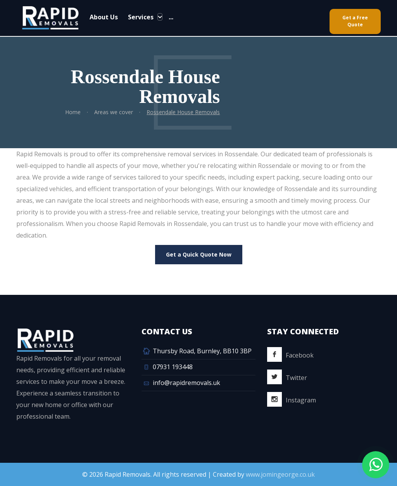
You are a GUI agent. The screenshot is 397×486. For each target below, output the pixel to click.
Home (73, 112)
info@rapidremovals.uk (186, 382)
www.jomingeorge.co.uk (280, 474)
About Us (104, 17)
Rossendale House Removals (183, 112)
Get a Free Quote (355, 21)
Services (141, 17)
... (170, 17)
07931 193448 (173, 367)
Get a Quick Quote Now (198, 254)
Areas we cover (113, 112)
